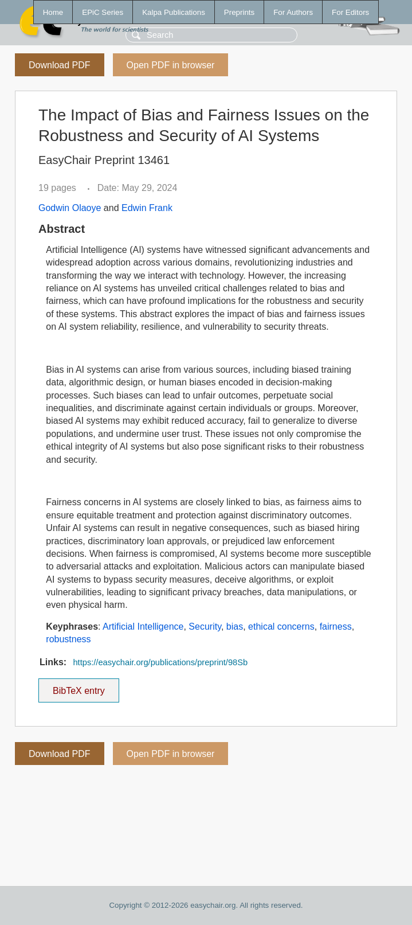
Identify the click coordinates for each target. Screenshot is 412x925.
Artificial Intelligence (143, 626)
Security (205, 626)
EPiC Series (102, 12)
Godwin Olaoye (69, 208)
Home (53, 12)
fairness (336, 626)
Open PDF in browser (171, 65)
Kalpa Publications (173, 12)
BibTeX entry (78, 687)
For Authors (293, 12)
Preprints (239, 12)
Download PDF (60, 65)
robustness (68, 639)
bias (234, 626)
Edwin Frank (146, 208)
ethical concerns (281, 626)
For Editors (350, 12)
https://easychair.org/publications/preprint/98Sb (160, 662)
